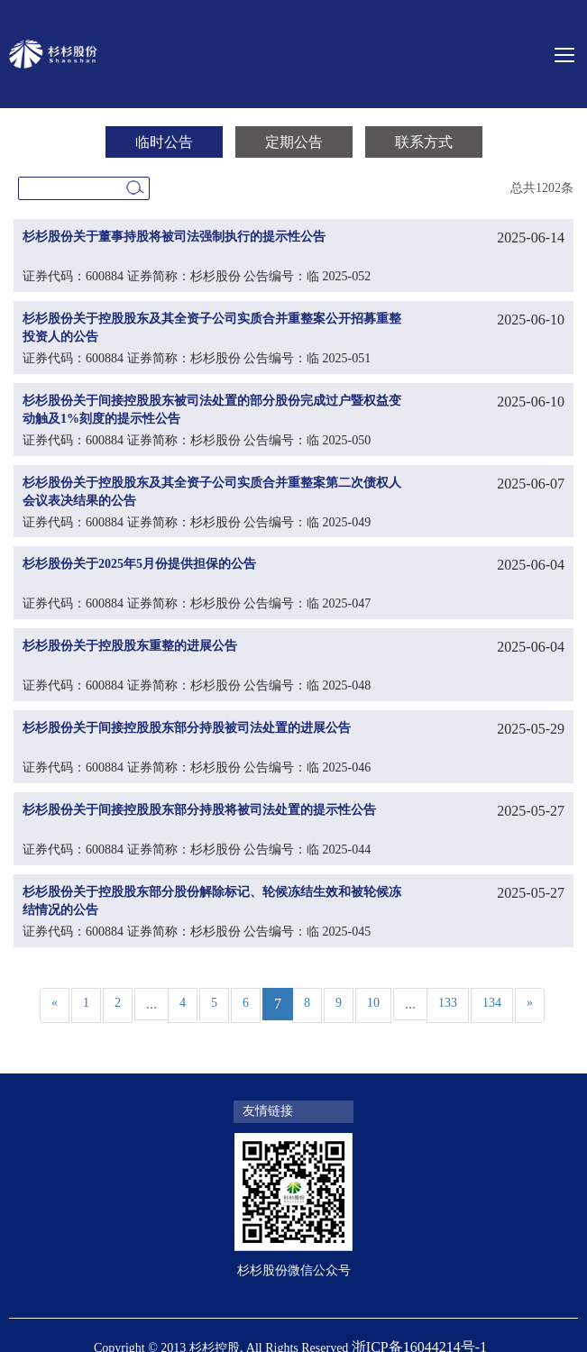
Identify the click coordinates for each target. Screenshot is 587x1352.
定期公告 (294, 142)
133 (447, 1002)
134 (491, 1002)
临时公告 (164, 142)
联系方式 (424, 142)
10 (373, 1002)
